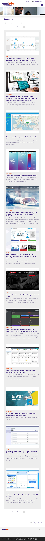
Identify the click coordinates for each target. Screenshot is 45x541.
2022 (13, 22)
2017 (29, 22)
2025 (10, 22)
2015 (35, 22)
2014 (38, 22)
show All (36, 26)
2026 (7, 22)
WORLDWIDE (37, 1)
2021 (17, 22)
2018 (26, 22)
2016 (32, 22)
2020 (20, 22)
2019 (23, 22)
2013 (5, 24)
